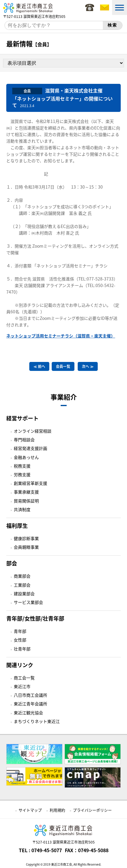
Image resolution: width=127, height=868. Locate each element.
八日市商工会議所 (30, 695)
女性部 (20, 640)
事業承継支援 (26, 492)
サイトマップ (30, 810)
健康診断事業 (26, 538)
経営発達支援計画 (30, 448)
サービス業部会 (28, 602)
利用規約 (57, 810)
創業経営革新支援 (30, 483)
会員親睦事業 (26, 547)
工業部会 (22, 585)
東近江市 (22, 686)
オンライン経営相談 (32, 431)
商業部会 (22, 576)
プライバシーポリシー (92, 810)
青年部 (20, 631)
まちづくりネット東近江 (37, 721)
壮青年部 (22, 649)
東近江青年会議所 (30, 704)
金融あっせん (26, 457)
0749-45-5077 (46, 850)
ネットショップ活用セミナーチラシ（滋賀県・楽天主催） (60, 336)
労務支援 (22, 474)
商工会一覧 (24, 678)
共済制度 (22, 509)
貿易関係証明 (26, 501)
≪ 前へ (39, 366)
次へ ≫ (88, 366)
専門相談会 (24, 440)
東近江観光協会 (28, 713)
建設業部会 (24, 593)
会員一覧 (63, 366)
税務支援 (22, 466)
